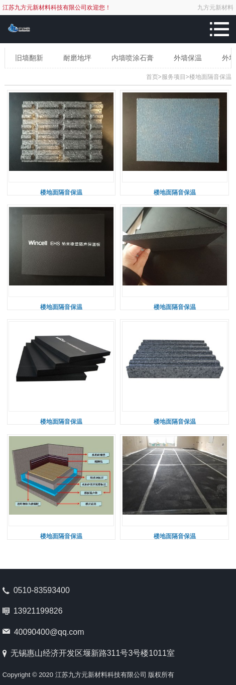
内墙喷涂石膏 (132, 58)
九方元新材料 (215, 7)
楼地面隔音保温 (210, 76)
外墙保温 (188, 58)
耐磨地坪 (77, 58)
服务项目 (174, 76)
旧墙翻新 (29, 58)
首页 (152, 76)
